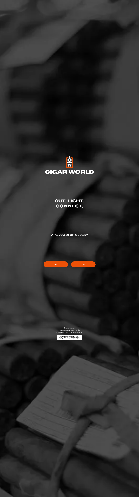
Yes (55, 264)
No (83, 264)
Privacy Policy (60, 332)
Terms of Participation (75, 332)
